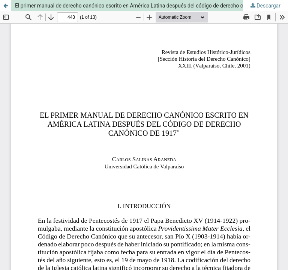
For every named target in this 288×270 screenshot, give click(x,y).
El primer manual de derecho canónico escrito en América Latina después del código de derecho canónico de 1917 (148, 6)
